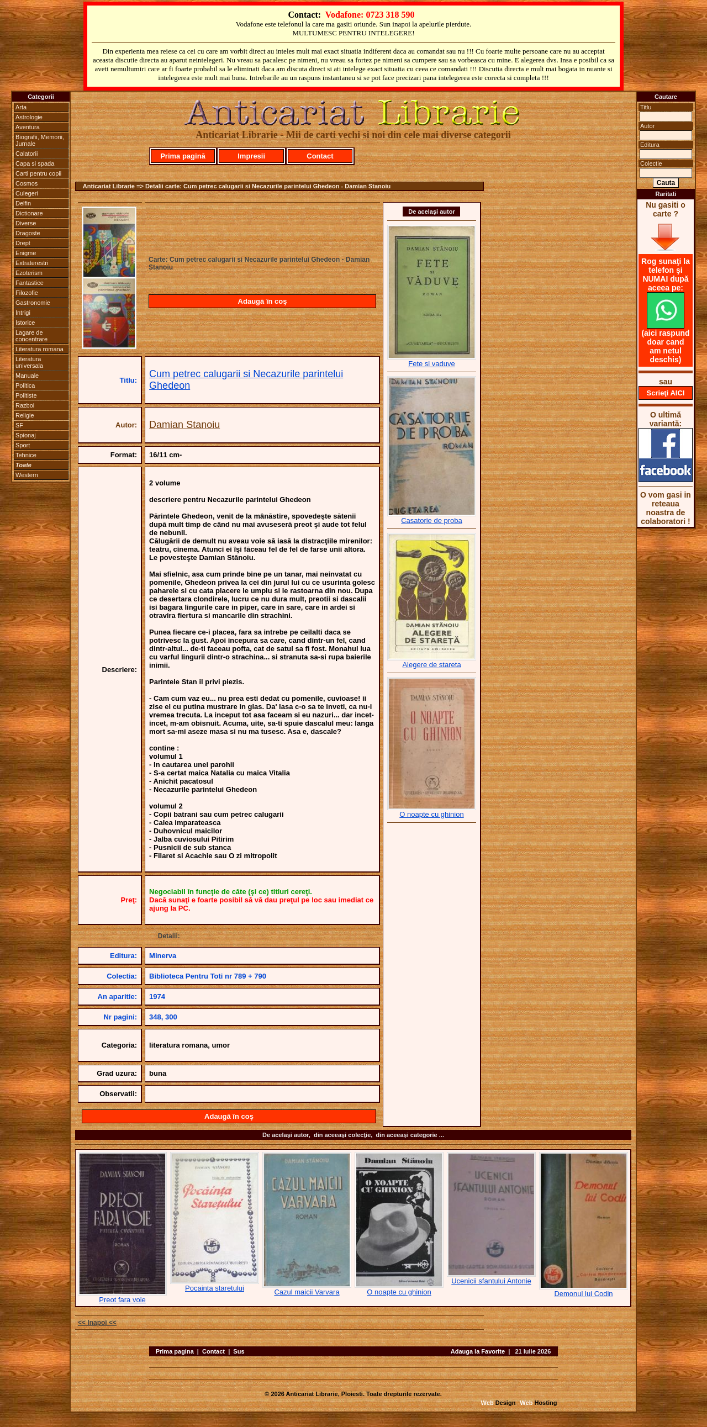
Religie (24, 415)
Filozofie (26, 292)
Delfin (23, 203)
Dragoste (27, 233)
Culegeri (26, 193)
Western (26, 475)
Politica (25, 385)
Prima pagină (182, 156)
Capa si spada (34, 163)
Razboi (24, 405)
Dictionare (29, 213)
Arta (21, 107)
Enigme (25, 253)
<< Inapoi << (97, 1322)
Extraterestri (31, 263)
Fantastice (29, 282)
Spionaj (25, 435)
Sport (22, 445)
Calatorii (26, 153)
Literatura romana (39, 349)
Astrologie (29, 117)
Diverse (25, 223)
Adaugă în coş (262, 301)
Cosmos (26, 183)
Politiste (26, 395)
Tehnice (25, 455)
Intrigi (22, 312)
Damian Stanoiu (184, 424)
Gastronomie (32, 302)
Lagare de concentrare (31, 335)
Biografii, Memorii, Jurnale (39, 140)
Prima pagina (175, 1351)
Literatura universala (29, 362)
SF (19, 425)
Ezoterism (29, 272)
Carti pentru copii (38, 173)
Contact (320, 156)
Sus (238, 1351)
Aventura (27, 127)
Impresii (251, 156)
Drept (22, 243)
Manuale (27, 375)
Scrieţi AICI (666, 393)
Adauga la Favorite (478, 1351)
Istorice (25, 322)
